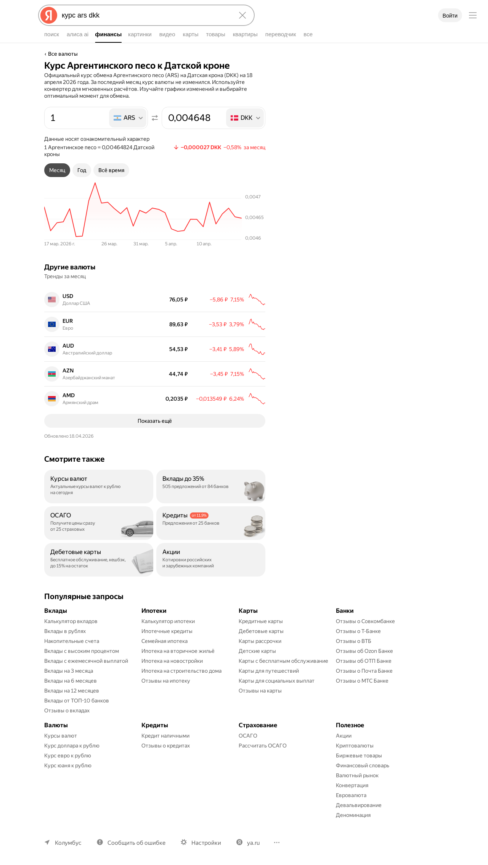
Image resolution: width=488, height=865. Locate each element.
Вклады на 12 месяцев (71, 691)
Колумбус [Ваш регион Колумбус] (68, 842)
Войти (450, 16)
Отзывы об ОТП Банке (364, 661)
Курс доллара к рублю (72, 746)
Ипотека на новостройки (172, 661)
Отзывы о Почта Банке (364, 671)
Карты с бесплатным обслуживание (283, 661)
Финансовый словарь (362, 765)
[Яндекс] (48, 15)
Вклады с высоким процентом (81, 651)
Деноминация (353, 815)
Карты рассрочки (260, 641)
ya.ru (253, 842)
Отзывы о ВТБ (353, 641)
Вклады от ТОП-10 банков (76, 700)
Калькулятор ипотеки (168, 621)
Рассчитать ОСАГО (263, 746)
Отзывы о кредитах (165, 746)
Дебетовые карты (261, 631)
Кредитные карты (261, 621)
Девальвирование (359, 805)
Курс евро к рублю (67, 755)
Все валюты (63, 54)
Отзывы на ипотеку (165, 681)
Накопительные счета (71, 641)
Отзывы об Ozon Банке (364, 651)
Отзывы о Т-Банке (358, 631)
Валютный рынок (357, 775)
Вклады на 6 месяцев (70, 681)
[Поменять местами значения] (155, 118)
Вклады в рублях (65, 631)
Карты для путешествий (269, 671)
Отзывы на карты (260, 691)
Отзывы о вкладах (67, 710)
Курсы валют (60, 736)
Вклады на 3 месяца (68, 671)
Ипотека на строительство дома (181, 671)
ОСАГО (248, 736)
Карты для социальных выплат (277, 681)
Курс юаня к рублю (68, 765)
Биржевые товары (359, 755)
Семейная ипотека (164, 641)
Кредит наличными (165, 736)
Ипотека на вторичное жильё (178, 651)
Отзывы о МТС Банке (362, 681)
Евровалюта (351, 795)
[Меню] (472, 15)
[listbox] (128, 118)
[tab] (57, 170)
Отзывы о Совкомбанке (365, 621)
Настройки (206, 842)
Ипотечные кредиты (167, 631)
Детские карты (257, 651)
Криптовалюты (355, 746)
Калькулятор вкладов (71, 621)
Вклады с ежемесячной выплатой (86, 661)
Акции (344, 736)
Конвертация (352, 785)
